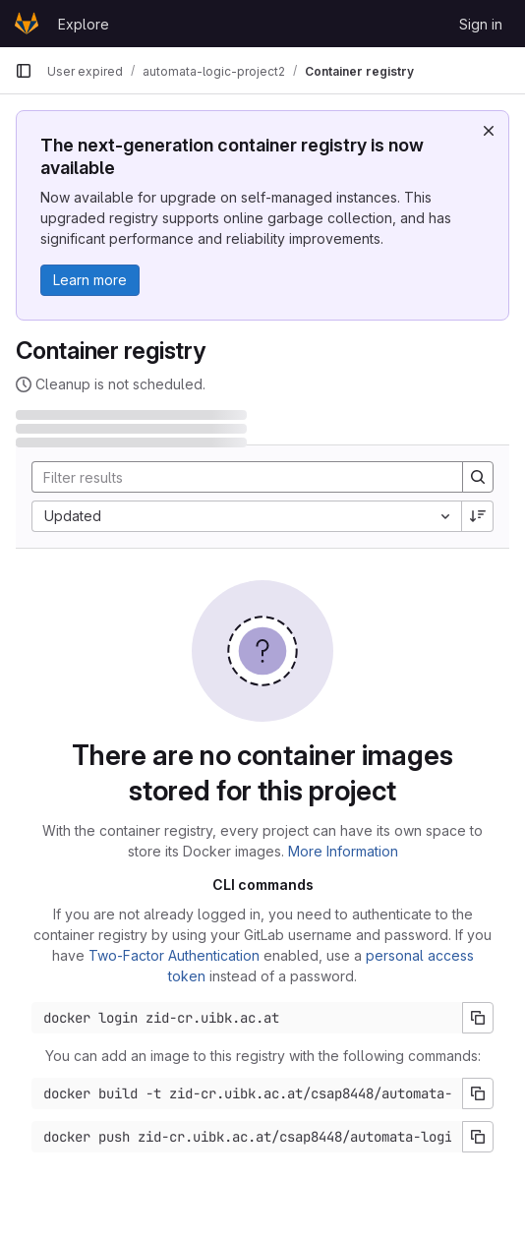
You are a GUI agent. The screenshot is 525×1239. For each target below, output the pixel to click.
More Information (343, 851)
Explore (83, 24)
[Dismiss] (488, 131)
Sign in (480, 24)
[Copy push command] (478, 1136)
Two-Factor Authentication (174, 955)
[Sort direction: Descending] (478, 516)
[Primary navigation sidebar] (23, 71)
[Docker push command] (247, 1136)
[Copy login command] (478, 1017)
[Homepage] (26, 23)
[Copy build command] (478, 1093)
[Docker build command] (247, 1093)
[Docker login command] (247, 1017)
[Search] (237, 477)
